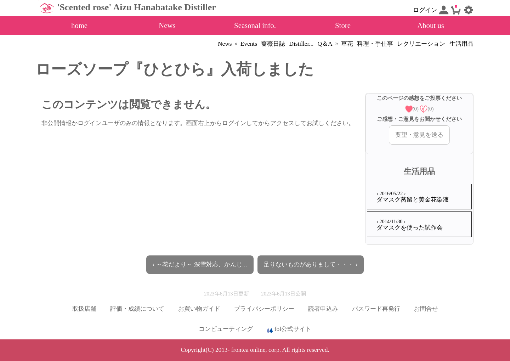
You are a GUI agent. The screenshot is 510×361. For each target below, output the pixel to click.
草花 (347, 43)
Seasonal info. (255, 25)
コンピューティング (226, 329)
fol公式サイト (289, 329)
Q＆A (325, 43)
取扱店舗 (84, 308)
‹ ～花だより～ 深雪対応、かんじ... (199, 264)
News (167, 25)
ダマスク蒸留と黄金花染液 (412, 197)
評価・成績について (137, 308)
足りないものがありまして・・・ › (311, 264)
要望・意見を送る (419, 134)
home (79, 25)
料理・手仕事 (375, 43)
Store (343, 25)
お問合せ (426, 308)
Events (248, 43)
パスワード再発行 (376, 308)
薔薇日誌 (273, 43)
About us (430, 25)
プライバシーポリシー (264, 308)
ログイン (430, 10)
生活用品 (461, 43)
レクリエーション (421, 43)
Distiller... (301, 43)
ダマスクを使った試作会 (409, 225)
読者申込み (323, 308)
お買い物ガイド (199, 308)
